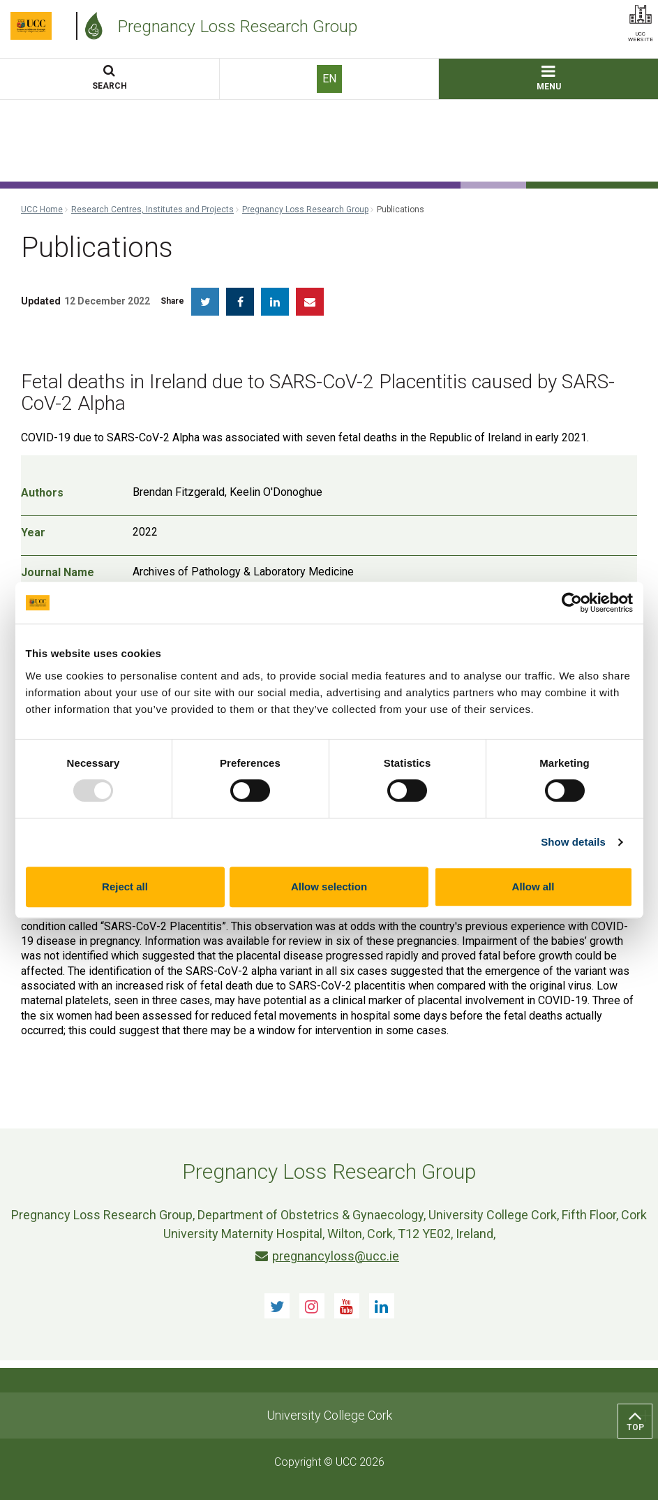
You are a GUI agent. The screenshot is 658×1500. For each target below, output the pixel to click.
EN (329, 78)
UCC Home (42, 209)
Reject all (125, 886)
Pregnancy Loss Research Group (305, 209)
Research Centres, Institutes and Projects (152, 209)
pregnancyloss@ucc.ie (327, 1256)
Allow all (533, 886)
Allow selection (329, 886)
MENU (549, 78)
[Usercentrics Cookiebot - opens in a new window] (572, 602)
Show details (573, 842)
